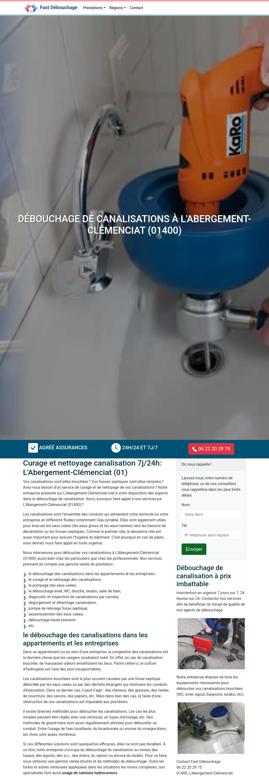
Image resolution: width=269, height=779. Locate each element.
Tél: (184, 525)
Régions (116, 8)
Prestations (92, 8)
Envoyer (194, 549)
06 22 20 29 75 (211, 449)
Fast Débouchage (58, 7)
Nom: (186, 505)
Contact (136, 8)
